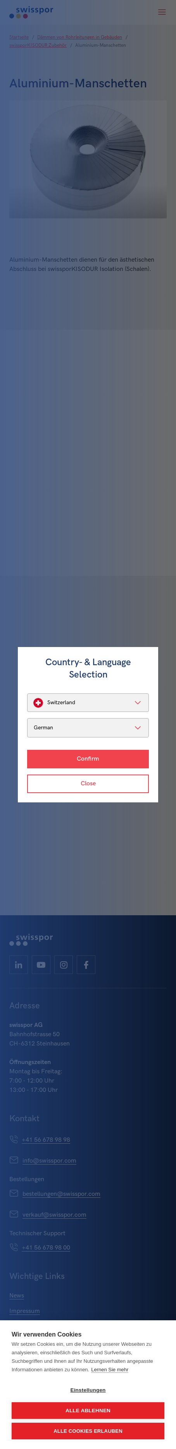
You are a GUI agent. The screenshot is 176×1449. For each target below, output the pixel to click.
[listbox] (88, 702)
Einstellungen (87, 1390)
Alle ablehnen (88, 1410)
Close (88, 783)
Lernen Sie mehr (109, 1369)
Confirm (88, 759)
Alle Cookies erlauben (88, 1431)
